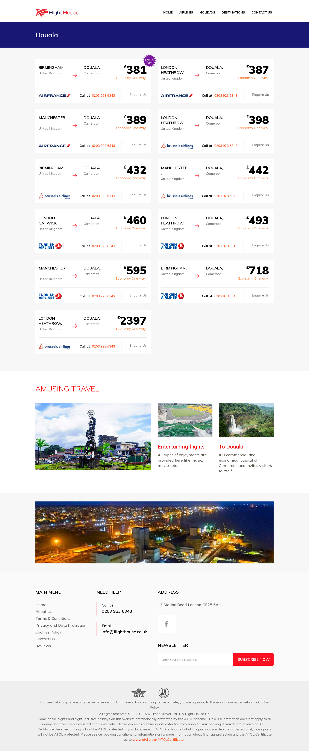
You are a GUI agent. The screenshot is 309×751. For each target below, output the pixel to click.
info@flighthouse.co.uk (124, 631)
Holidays (207, 12)
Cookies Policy (48, 632)
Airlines (186, 12)
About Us (43, 611)
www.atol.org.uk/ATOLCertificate (158, 739)
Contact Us (261, 12)
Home (168, 12)
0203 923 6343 (103, 95)
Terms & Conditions (52, 618)
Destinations (233, 12)
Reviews (43, 645)
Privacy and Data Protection (60, 625)
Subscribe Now (254, 659)
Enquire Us (138, 95)
